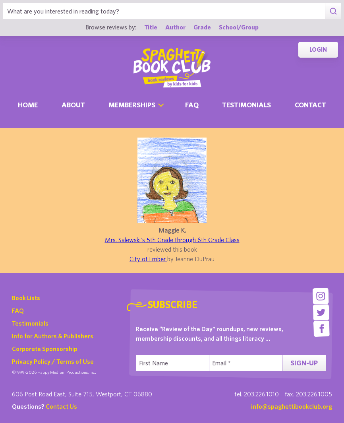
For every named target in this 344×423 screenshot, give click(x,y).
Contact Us (61, 406)
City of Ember (148, 258)
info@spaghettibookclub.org (291, 406)
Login (318, 49)
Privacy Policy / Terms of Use (53, 361)
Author (175, 27)
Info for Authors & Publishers (52, 336)
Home (28, 105)
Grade (202, 27)
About (73, 105)
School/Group (239, 27)
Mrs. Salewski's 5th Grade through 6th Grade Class (172, 239)
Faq (192, 105)
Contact (310, 105)
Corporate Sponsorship (44, 348)
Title (150, 27)
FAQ (18, 310)
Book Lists (26, 297)
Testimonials (246, 105)
